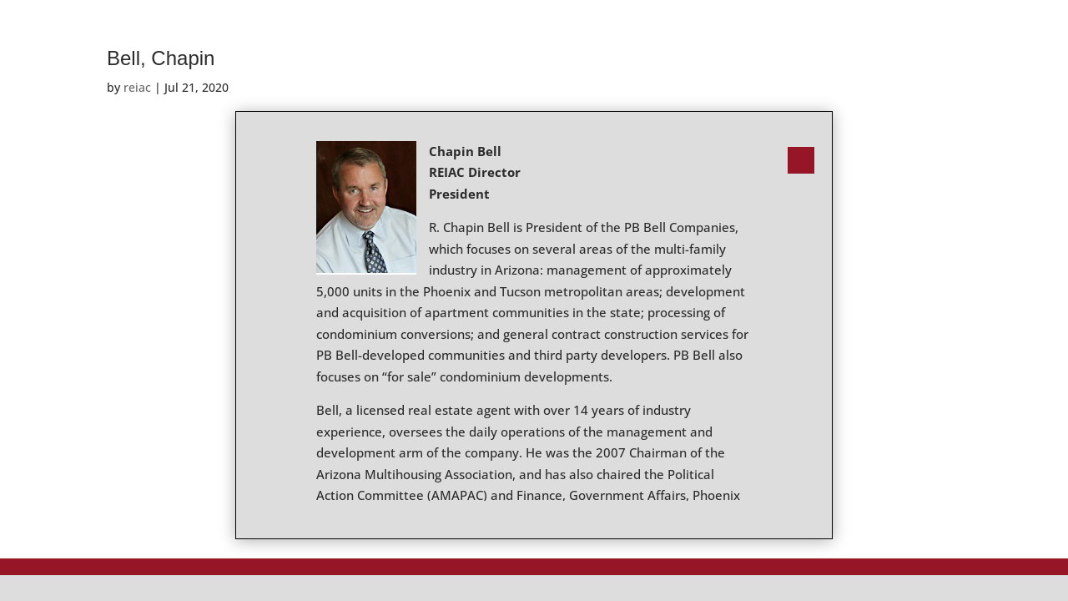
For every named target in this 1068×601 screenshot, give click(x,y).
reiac (137, 87)
